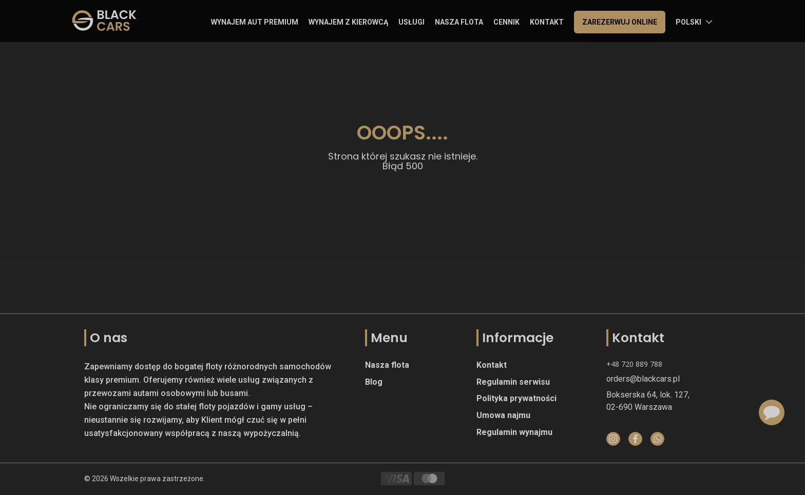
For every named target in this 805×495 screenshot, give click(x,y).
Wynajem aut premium (254, 22)
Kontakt (547, 22)
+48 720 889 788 (634, 364)
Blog (373, 382)
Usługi (411, 22)
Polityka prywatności (516, 398)
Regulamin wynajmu (514, 432)
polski (688, 22)
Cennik (506, 22)
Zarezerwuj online (619, 22)
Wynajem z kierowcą (348, 22)
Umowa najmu (503, 415)
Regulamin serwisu (513, 382)
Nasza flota (459, 22)
